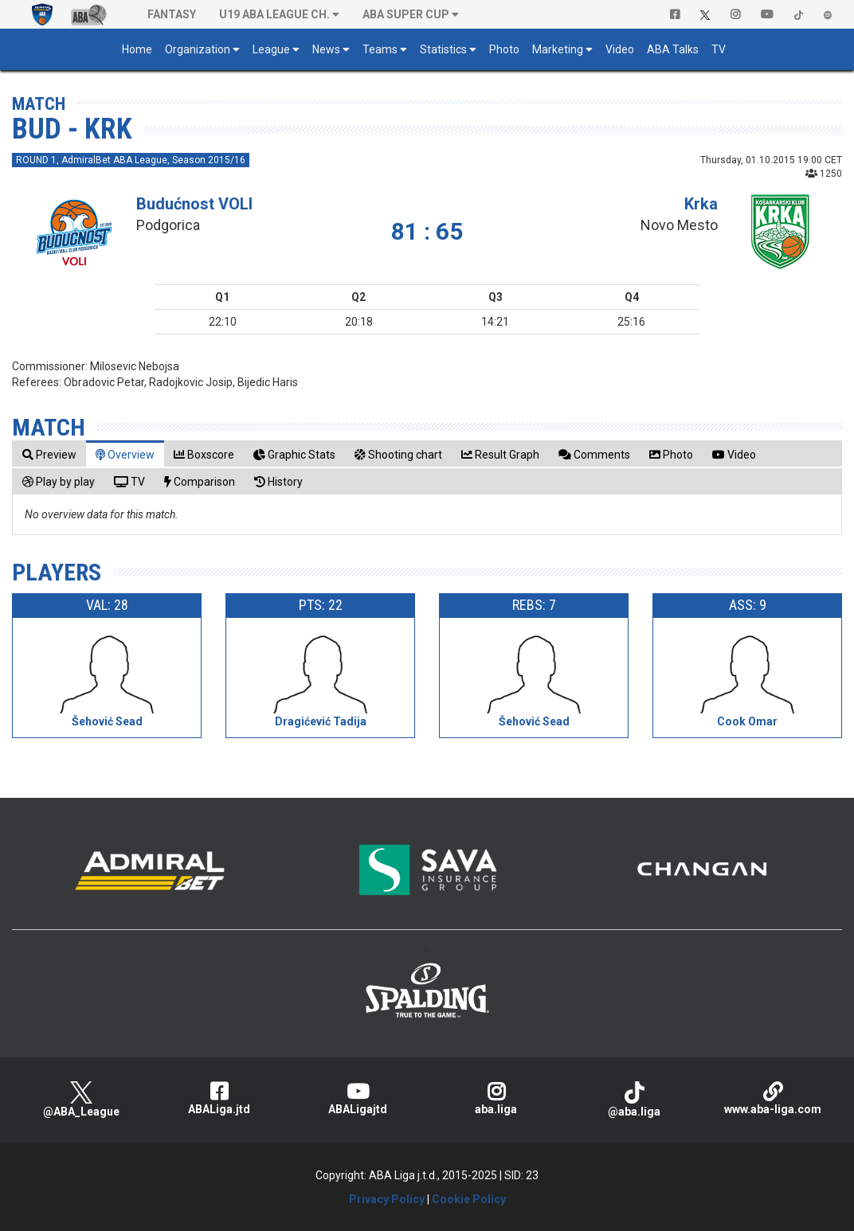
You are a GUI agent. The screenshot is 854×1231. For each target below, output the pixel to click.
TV (718, 49)
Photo (504, 49)
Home (137, 49)
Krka (701, 203)
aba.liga (496, 1098)
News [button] (326, 49)
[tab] (49, 454)
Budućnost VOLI (194, 203)
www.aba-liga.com (772, 1098)
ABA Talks (673, 49)
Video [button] (619, 49)
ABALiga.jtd (220, 1098)
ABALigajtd (357, 1098)
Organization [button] (197, 49)
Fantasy (171, 14)
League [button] (271, 49)
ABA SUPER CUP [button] (405, 14)
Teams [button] (380, 49)
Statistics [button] (443, 49)
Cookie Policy (469, 1199)
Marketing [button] (557, 49)
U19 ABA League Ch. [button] (274, 14)
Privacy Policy (387, 1199)
